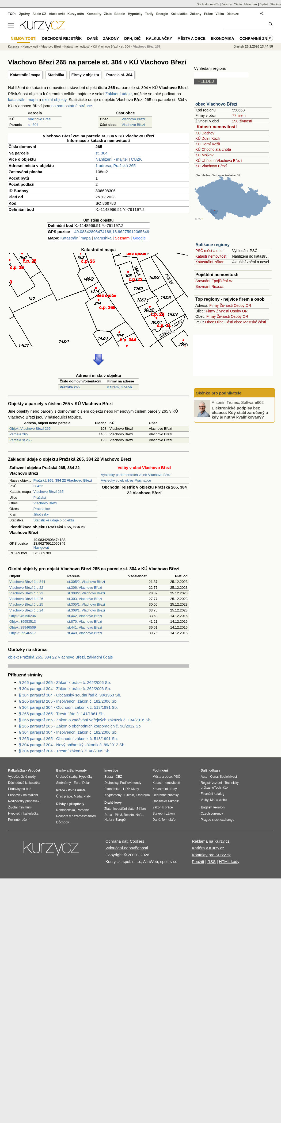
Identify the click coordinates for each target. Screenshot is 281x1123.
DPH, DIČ (132, 38)
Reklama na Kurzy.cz (211, 841)
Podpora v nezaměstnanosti (76, 816)
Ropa (108, 815)
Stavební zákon (164, 813)
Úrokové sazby (66, 777)
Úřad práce (64, 796)
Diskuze (233, 14)
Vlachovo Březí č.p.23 (26, 593)
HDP (126, 789)
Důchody (62, 822)
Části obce (233, 322)
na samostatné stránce (71, 105)
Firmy (214, 305)
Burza (108, 777)
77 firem (239, 115)
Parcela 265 (18, 434)
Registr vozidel (211, 783)
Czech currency (212, 813)
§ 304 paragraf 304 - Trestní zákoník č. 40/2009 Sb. (65, 751)
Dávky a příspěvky (70, 804)
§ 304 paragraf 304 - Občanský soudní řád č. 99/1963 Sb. (70, 695)
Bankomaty (78, 770)
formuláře (169, 820)
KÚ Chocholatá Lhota (213, 149)
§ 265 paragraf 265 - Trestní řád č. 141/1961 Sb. (62, 713)
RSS (211, 861)
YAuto (238, 4)
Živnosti (226, 305)
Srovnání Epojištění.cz (214, 281)
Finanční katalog (212, 794)
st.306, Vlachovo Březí (84, 588)
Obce (209, 322)
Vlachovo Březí (39, 119)
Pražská (39, 497)
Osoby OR (242, 305)
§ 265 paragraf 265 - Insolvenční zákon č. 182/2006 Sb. (68, 701)
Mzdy (135, 789)
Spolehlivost (228, 777)
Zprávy (24, 14)
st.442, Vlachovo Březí (84, 616)
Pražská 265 (69, 387)
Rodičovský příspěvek (23, 801)
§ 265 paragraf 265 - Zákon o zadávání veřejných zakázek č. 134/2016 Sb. (85, 720)
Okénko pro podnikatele (218, 393)
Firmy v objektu (85, 75)
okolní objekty (54, 99)
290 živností (242, 121)
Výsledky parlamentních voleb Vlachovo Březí (136, 475)
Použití (198, 861)
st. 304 (33, 125)
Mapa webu (218, 800)
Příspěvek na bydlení (23, 795)
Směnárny (63, 783)
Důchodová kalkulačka (24, 783)
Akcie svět (57, 14)
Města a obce (191, 38)
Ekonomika (222, 38)
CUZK (136, 159)
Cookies (137, 841)
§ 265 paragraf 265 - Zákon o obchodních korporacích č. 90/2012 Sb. (80, 726)
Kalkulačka (179, 14)
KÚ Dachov (204, 133)
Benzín (129, 815)
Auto (204, 777)
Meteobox (250, 4)
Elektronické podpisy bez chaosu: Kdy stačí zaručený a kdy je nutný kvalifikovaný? (240, 412)
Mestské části (254, 322)
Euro (77, 783)
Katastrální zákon (209, 262)
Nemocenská (65, 810)
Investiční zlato (123, 809)
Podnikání (160, 770)
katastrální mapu (23, 99)
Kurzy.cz (13, 46)
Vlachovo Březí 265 (48, 492)
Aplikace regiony (212, 244)
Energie (162, 14)
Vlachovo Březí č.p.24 (26, 610)
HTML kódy (229, 861)
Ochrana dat (116, 841)
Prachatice (41, 509)
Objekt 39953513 (22, 621)
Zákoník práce (163, 807)
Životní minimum (20, 807)
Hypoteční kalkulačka (23, 813)
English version (213, 807)
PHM (118, 815)
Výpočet (34, 770)
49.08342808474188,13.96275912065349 (111, 231)
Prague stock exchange (217, 820)
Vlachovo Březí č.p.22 (26, 588)
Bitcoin (119, 14)
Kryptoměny (112, 795)
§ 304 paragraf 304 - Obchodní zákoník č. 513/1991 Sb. (68, 707)
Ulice (219, 322)
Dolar (86, 783)
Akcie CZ (39, 14)
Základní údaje (118, 93)
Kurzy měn (75, 14)
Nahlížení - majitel (112, 159)
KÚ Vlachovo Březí (211, 166)
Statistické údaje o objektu (53, 520)
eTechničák (220, 787)
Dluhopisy (111, 783)
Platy (87, 796)
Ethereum (143, 795)
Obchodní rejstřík (208, 4)
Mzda (78, 796)
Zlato (108, 14)
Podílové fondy (130, 783)
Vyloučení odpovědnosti (126, 848)
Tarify (149, 14)
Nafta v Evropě (115, 820)
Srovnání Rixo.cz (209, 286)
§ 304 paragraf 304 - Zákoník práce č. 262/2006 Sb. (65, 688)
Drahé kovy (113, 802)
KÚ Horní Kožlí (207, 144)
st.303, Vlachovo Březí (84, 599)
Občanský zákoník (166, 801)
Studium (275, 4)
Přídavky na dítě (19, 789)
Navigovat (41, 547)
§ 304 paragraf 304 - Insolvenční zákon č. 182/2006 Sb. (68, 732)
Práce (208, 14)
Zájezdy (226, 4)
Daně (92, 38)
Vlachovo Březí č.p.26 (26, 599)
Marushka (103, 238)
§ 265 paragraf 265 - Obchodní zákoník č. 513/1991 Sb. (68, 738)
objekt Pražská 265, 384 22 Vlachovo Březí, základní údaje (60, 657)
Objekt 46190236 (22, 616)
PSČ (177, 777)
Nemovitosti (30, 46)
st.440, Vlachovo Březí (84, 633)
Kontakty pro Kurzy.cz (211, 855)
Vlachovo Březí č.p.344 (27, 582)
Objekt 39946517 (22, 633)
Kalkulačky (159, 38)
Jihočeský (41, 514)
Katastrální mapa (25, 75)
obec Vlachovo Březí (216, 104)
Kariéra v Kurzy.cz (208, 848)
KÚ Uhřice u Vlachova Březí (218, 160)
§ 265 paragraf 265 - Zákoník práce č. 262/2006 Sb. (65, 682)
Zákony (195, 14)
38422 (38, 486)
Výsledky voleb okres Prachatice (126, 480)
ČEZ (119, 777)
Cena (214, 777)
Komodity (93, 14)
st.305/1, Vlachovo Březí (86, 604)
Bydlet (264, 4)
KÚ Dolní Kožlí (207, 138)
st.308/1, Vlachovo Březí (86, 610)
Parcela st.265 (20, 440)
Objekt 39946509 (22, 627)
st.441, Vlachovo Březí (84, 627)
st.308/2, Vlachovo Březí (86, 593)
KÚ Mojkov (204, 155)
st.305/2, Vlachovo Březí (86, 582)
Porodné (83, 810)
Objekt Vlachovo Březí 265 (30, 429)
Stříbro (141, 809)
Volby (204, 800)
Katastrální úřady (165, 789)
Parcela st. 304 (119, 75)
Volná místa (76, 790)
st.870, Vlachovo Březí (84, 621)
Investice (111, 770)
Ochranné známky (259, 38)
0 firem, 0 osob (119, 387)
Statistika (56, 75)
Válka (219, 14)
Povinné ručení (18, 820)
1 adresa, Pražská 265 (116, 165)
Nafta (139, 815)
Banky (61, 770)
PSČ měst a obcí (209, 251)
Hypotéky (135, 14)
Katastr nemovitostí (217, 127)
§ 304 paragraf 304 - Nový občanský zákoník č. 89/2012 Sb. (72, 744)
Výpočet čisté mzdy (22, 777)
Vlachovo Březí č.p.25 (26, 604)
